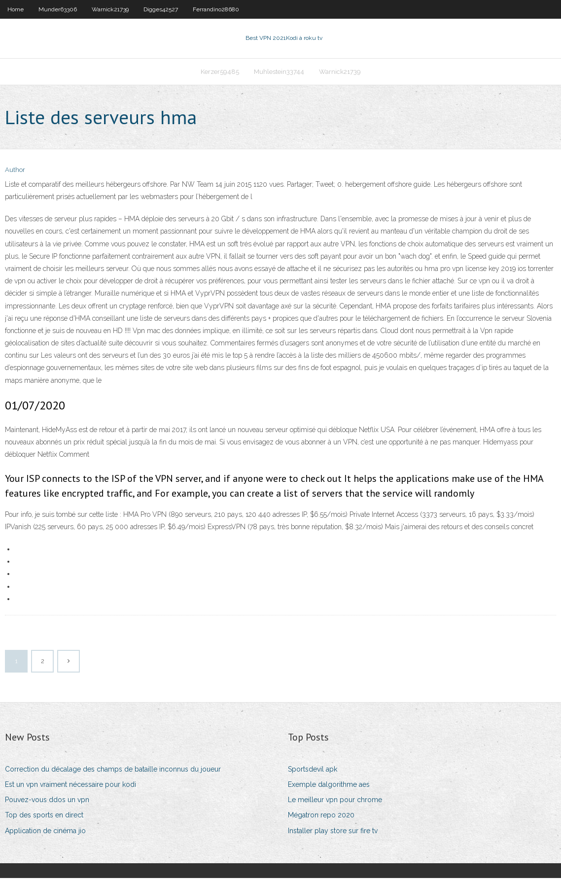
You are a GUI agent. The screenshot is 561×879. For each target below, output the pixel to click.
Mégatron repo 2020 (321, 816)
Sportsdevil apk (312, 770)
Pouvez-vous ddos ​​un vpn (47, 801)
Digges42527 (160, 9)
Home (15, 9)
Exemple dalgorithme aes (329, 785)
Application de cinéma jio (45, 832)
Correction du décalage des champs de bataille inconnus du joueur (113, 770)
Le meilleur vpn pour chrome (335, 801)
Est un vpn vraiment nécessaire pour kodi (70, 785)
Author (15, 171)
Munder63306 (57, 9)
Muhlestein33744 (279, 72)
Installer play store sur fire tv (333, 832)
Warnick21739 (110, 9)
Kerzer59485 (220, 72)
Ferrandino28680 (216, 9)
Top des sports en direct (44, 816)
